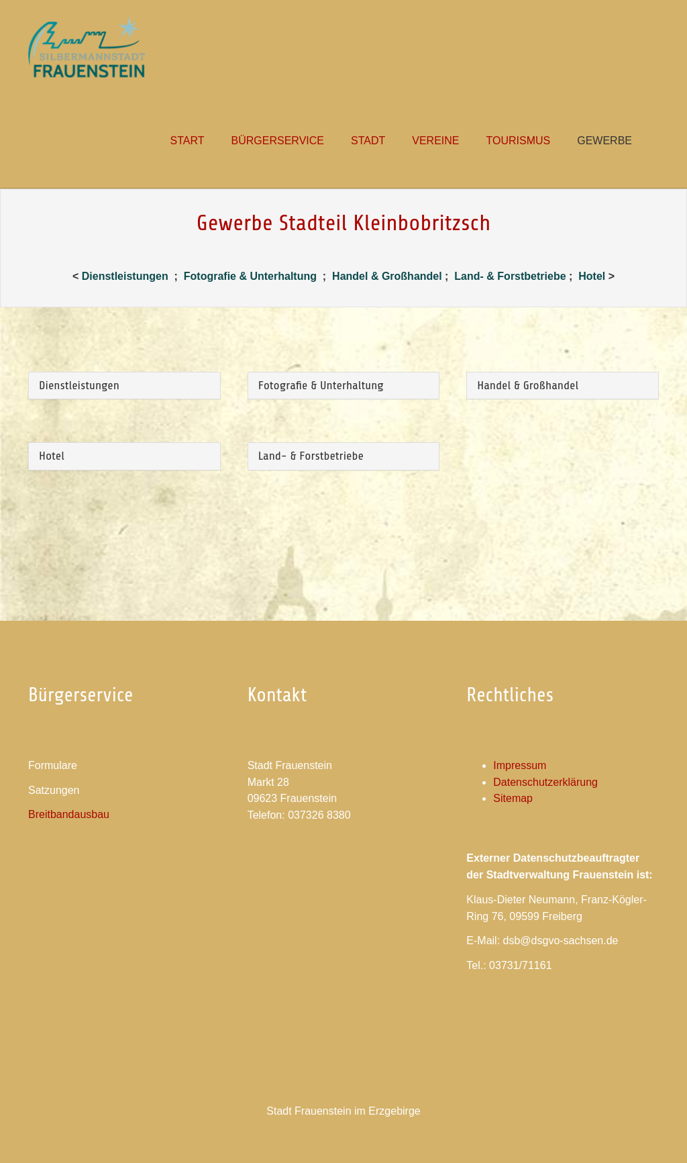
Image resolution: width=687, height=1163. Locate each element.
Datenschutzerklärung (545, 782)
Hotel (591, 276)
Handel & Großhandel (387, 276)
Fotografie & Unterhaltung (252, 276)
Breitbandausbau (68, 814)
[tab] (124, 385)
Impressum (519, 765)
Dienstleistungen (125, 276)
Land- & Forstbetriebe (511, 276)
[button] (368, 141)
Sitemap (513, 798)
